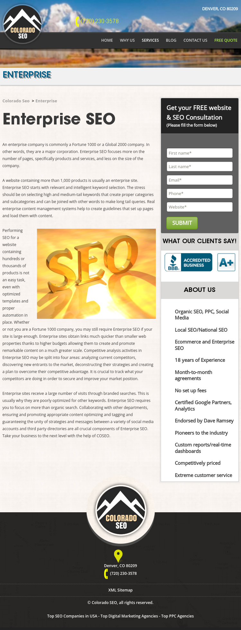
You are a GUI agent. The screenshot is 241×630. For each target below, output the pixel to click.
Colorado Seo (16, 101)
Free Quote (225, 40)
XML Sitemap (120, 590)
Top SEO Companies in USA (72, 616)
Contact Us (195, 40)
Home (107, 40)
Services (150, 40)
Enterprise (46, 101)
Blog (171, 40)
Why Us (127, 40)
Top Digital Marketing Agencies (129, 616)
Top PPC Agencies (177, 616)
